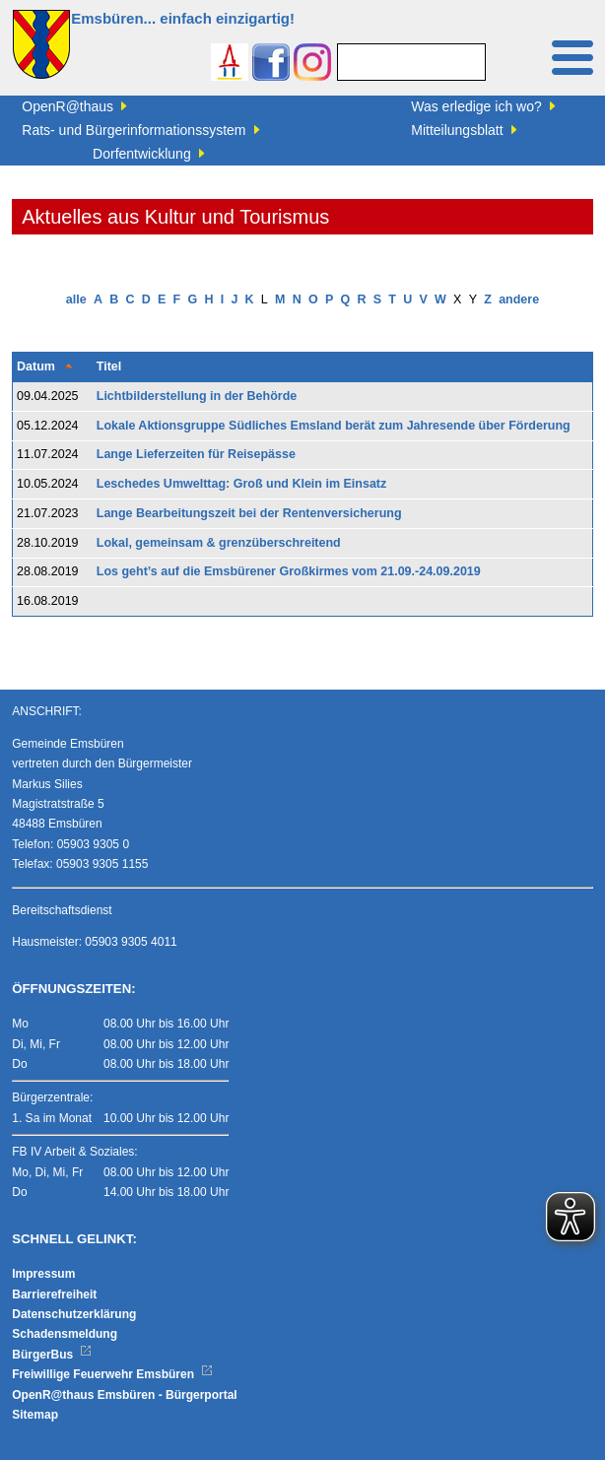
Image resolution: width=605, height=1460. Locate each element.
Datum (36, 366)
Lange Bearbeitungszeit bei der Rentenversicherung (249, 513)
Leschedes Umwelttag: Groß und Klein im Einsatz (242, 484)
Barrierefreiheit (54, 1294)
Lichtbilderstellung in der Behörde (197, 396)
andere (519, 299)
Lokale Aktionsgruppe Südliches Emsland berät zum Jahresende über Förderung (334, 425)
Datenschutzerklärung (74, 1314)
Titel (109, 366)
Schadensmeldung (64, 1334)
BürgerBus (52, 1354)
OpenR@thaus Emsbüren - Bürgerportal (124, 1395)
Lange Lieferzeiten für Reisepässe (196, 454)
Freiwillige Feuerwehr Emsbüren (112, 1374)
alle (76, 299)
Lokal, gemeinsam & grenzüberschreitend (219, 543)
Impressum (43, 1274)
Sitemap (35, 1415)
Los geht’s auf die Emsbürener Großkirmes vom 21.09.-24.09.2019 (289, 571)
